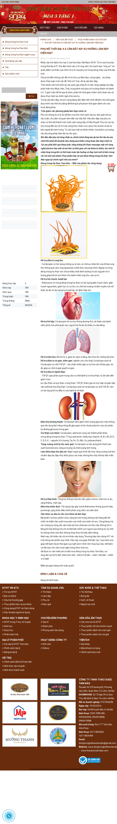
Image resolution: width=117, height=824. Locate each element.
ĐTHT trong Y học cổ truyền (16, 622)
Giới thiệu (84, 644)
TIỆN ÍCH (84, 639)
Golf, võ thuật (86, 600)
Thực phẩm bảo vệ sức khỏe (17, 604)
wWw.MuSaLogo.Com (79, 769)
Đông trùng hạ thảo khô (16, 48)
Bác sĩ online (9, 596)
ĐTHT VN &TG (10, 587)
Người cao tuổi (87, 604)
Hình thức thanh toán (13, 670)
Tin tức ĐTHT (9, 592)
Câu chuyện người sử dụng (16, 612)
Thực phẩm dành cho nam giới (95, 630)
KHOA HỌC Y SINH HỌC (15, 618)
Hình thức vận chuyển (13, 666)
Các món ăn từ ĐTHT (90, 622)
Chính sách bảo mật (89, 652)
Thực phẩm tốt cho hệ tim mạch (95, 626)
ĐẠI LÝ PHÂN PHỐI (12, 639)
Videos (45, 648)
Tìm (31, 96)
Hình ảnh (46, 644)
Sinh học (7, 626)
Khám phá (46, 626)
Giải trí (45, 622)
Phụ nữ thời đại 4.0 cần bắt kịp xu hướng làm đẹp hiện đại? (74, 43)
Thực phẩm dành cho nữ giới (92, 39)
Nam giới (46, 604)
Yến (7, 67)
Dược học (7, 630)
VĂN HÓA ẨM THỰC (64, 39)
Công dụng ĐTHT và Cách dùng (18, 608)
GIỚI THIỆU (45, 27)
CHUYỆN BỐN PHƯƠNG (54, 618)
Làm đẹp (46, 596)
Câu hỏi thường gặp (12, 600)
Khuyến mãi (81, 27)
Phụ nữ (45, 600)
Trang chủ (45, 39)
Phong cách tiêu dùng (52, 630)
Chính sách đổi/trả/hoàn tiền (17, 662)
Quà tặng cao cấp (13, 61)
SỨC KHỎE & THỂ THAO (93, 587)
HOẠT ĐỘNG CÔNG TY (54, 639)
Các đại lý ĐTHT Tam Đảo (15, 644)
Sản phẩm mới (12, 73)
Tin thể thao (86, 592)
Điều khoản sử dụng (89, 648)
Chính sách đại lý (11, 648)
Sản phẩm (62, 27)
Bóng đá (84, 596)
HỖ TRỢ (6, 657)
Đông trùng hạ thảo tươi (16, 42)
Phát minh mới (10, 634)
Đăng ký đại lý (9, 652)
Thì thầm (46, 592)
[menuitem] (45, 39)
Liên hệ (43, 34)
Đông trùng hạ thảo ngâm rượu (20, 54)
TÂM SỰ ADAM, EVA (52, 587)
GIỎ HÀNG (99, 27)
